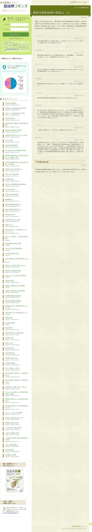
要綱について (12, 225)
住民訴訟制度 (12, 328)
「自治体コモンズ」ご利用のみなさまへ (11, 58)
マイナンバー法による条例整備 (14, 413)
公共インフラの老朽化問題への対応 (15, 114)
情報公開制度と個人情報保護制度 (14, 333)
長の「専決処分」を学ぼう (13, 369)
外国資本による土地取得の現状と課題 (15, 109)
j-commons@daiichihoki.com (11, 49)
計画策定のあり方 (12, 215)
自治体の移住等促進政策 (12, 195)
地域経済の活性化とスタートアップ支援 (16, 136)
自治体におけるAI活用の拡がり (13, 170)
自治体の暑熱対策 (12, 119)
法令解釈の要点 (12, 180)
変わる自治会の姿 (12, 190)
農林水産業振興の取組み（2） (13, 205)
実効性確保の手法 (12, 354)
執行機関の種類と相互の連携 (13, 296)
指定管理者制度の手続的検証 (13, 301)
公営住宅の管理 (12, 281)
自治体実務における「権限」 (13, 220)
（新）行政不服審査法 (12, 445)
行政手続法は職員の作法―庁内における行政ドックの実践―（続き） (16, 157)
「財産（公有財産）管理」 (12, 433)
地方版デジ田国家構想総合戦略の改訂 (15, 185)
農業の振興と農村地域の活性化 (13, 131)
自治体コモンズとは (78, 2)
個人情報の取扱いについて (79, 526)
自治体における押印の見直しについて (15, 266)
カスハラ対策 (12, 141)
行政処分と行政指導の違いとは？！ (15, 418)
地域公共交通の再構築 (12, 146)
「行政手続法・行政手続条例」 (13, 428)
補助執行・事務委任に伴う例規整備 (15, 286)
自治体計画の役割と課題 (12, 254)
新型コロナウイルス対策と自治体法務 (15, 276)
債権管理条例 (12, 318)
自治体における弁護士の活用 (13, 271)
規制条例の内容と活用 (12, 359)
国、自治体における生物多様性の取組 (15, 151)
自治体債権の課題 (12, 364)
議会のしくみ (12, 344)
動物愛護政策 (12, 200)
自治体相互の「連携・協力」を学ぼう (16, 388)
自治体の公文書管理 (12, 104)
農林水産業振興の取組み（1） (13, 210)
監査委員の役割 (12, 349)
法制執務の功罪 (12, 339)
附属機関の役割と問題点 (12, 423)
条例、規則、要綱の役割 (12, 175)
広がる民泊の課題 (10, 323)
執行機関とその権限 (12, 455)
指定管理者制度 (12, 450)
